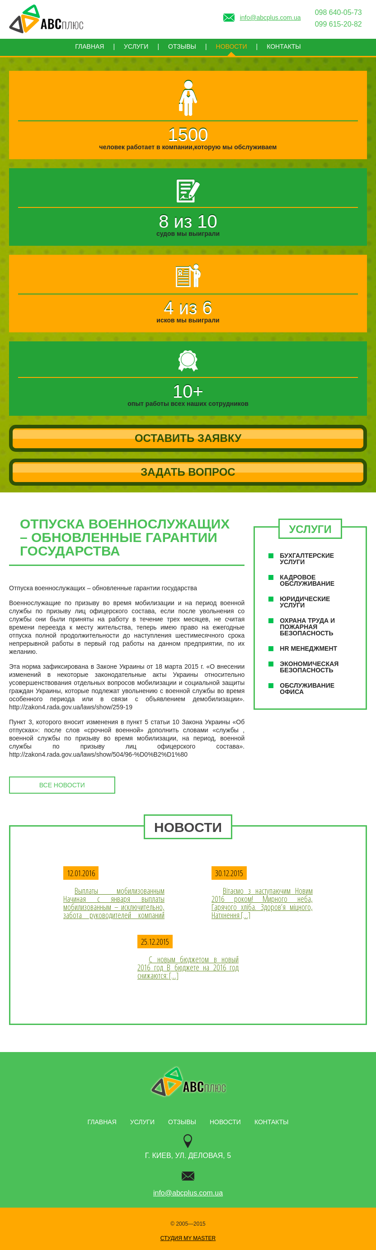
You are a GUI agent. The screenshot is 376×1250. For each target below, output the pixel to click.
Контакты (284, 46)
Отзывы (182, 46)
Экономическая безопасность (309, 667)
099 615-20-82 (338, 24)
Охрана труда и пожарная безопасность (307, 627)
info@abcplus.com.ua (188, 1193)
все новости (62, 785)
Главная (89, 46)
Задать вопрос (188, 472)
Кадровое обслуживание (307, 580)
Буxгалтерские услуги (307, 558)
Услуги (136, 46)
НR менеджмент (308, 648)
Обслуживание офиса (307, 688)
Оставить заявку (188, 438)
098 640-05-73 (338, 12)
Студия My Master (188, 1238)
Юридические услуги (305, 602)
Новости (231, 46)
